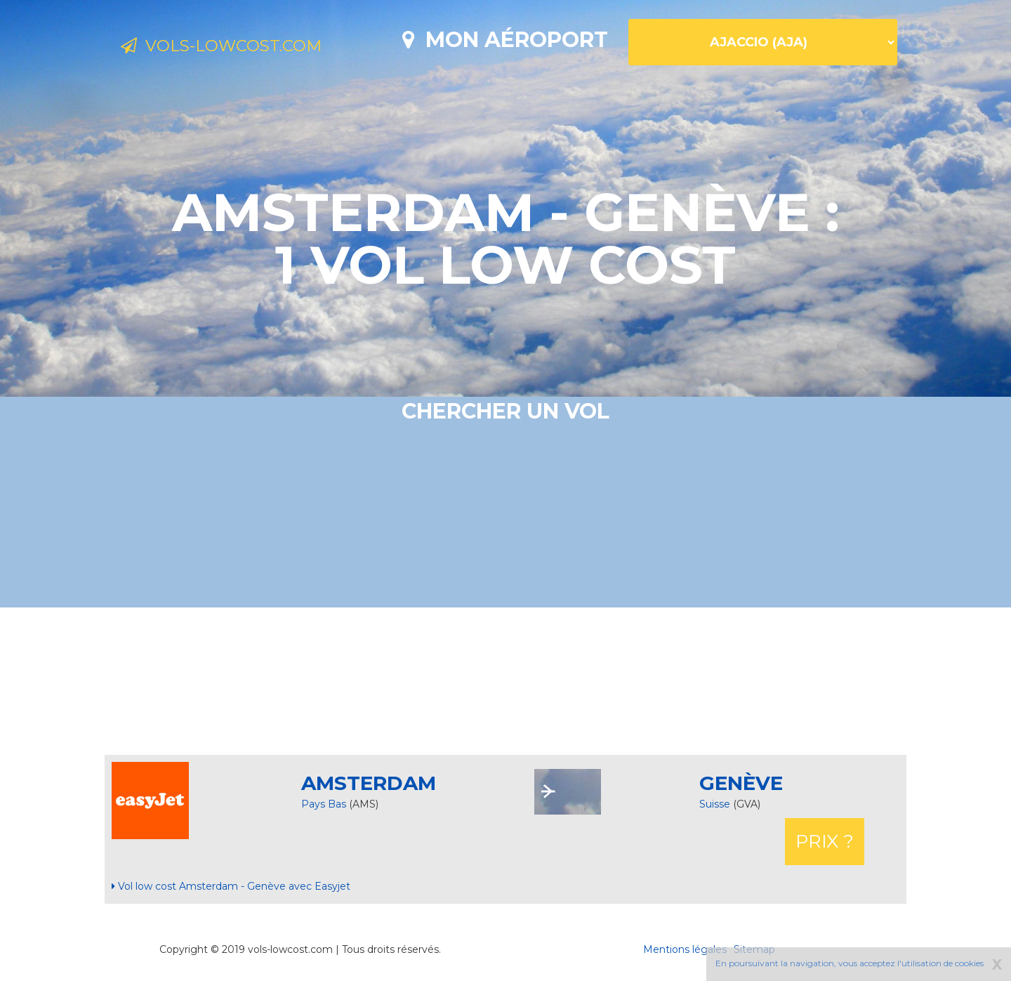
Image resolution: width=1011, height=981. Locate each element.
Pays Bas (323, 804)
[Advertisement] (505, 681)
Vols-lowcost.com (236, 48)
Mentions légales (685, 949)
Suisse (716, 804)
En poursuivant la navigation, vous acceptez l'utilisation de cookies (849, 963)
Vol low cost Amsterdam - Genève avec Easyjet (231, 886)
